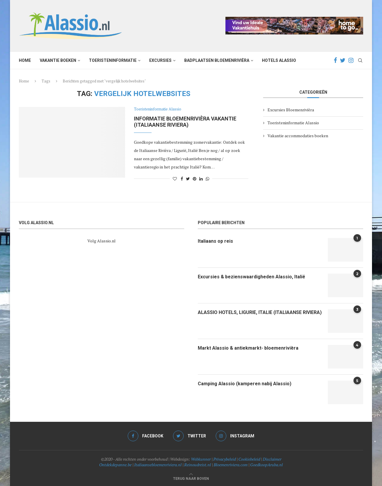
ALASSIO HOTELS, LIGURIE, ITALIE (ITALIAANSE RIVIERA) (260, 312)
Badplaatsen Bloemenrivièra (216, 60)
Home (25, 60)
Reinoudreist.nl (197, 464)
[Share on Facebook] (182, 178)
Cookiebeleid (249, 459)
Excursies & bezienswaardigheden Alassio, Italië (251, 277)
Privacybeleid (224, 459)
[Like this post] (175, 178)
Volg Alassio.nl (101, 241)
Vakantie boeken (58, 60)
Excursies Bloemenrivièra (291, 110)
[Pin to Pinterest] (194, 178)
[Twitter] (343, 60)
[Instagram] (350, 60)
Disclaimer (272, 459)
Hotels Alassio (279, 60)
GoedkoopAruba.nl (266, 464)
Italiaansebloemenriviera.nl (158, 464)
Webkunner (201, 459)
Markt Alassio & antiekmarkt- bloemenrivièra (248, 348)
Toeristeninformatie (113, 60)
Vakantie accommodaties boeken (298, 135)
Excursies (160, 60)
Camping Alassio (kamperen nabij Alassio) (244, 383)
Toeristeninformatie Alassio (157, 109)
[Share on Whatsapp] (207, 178)
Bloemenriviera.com (231, 464)
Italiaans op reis (215, 241)
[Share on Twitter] (188, 178)
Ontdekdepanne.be (115, 464)
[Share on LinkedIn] (201, 178)
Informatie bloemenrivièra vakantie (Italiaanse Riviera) (185, 121)
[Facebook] (335, 60)
